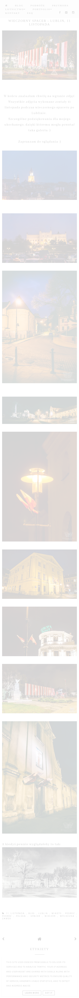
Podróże (38, 5)
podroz (70, 913)
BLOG (19, 5)
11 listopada (16, 913)
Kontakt (12, 13)
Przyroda (60, 5)
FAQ (30, 13)
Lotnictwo (15, 9)
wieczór (51, 916)
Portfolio (42, 9)
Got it (48, 993)
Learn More (32, 993)
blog (32, 913)
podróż (7, 916)
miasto (57, 913)
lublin (43, 913)
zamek (6, 919)
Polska (22, 916)
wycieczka (68, 916)
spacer (36, 916)
